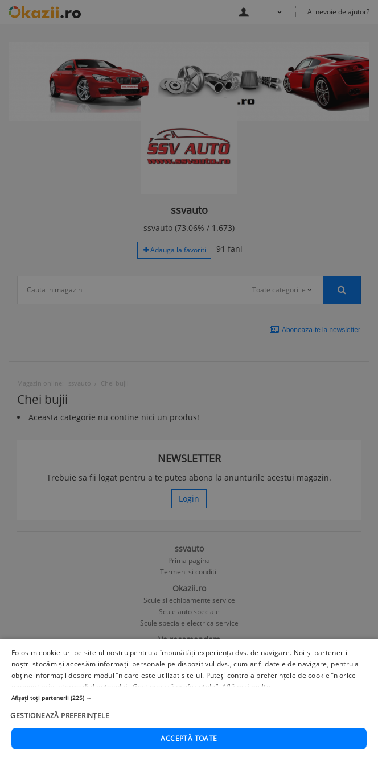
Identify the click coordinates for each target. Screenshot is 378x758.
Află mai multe (246, 703)
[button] (189, 715)
